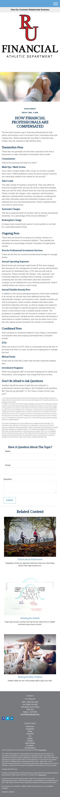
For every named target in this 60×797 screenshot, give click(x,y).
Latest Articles (30, 743)
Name (8, 451)
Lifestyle (30, 741)
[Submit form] (10, 500)
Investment (30, 729)
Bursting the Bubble (30, 618)
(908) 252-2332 (30, 68)
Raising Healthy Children (30, 677)
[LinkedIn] (30, 62)
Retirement (30, 726)
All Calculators (30, 748)
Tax (30, 736)
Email (7, 465)
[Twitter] (26, 62)
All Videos (30, 745)
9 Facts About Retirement (30, 559)
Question (8, 479)
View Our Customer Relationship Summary (30, 10)
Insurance (30, 734)
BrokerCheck (43, 750)
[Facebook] (32, 62)
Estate (30, 731)
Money (30, 738)
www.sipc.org (42, 775)
